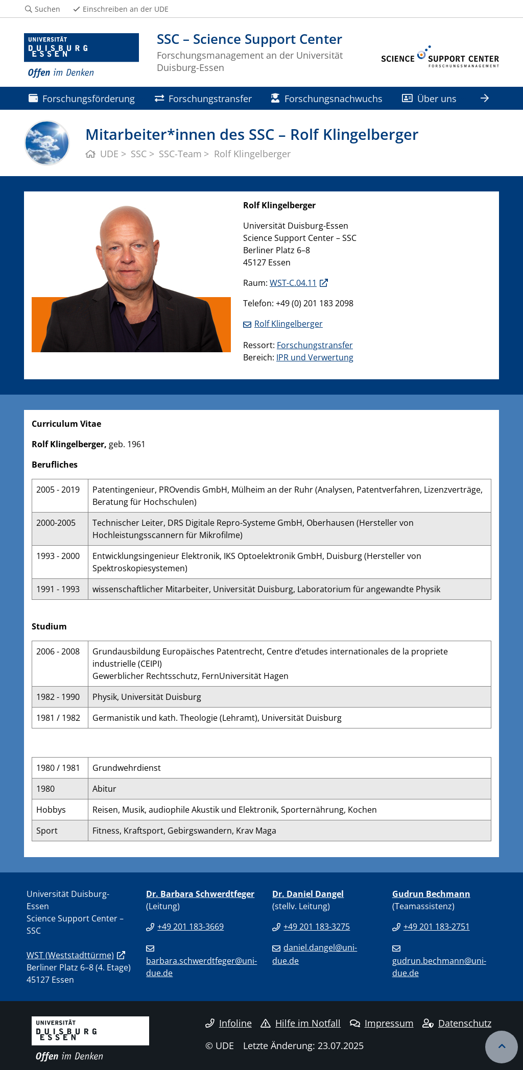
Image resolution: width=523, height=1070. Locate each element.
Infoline (228, 1023)
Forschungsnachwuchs (326, 98)
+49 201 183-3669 (190, 926)
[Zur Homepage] (81, 56)
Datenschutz (456, 1023)
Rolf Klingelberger (288, 323)
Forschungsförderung (82, 98)
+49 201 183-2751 (436, 926)
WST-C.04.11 (293, 282)
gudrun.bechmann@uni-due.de (439, 967)
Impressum (382, 1023)
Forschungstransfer (203, 98)
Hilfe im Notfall (300, 1023)
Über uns (429, 98)
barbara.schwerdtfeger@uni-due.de (201, 967)
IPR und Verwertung (314, 357)
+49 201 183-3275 (316, 926)
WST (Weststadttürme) (70, 955)
